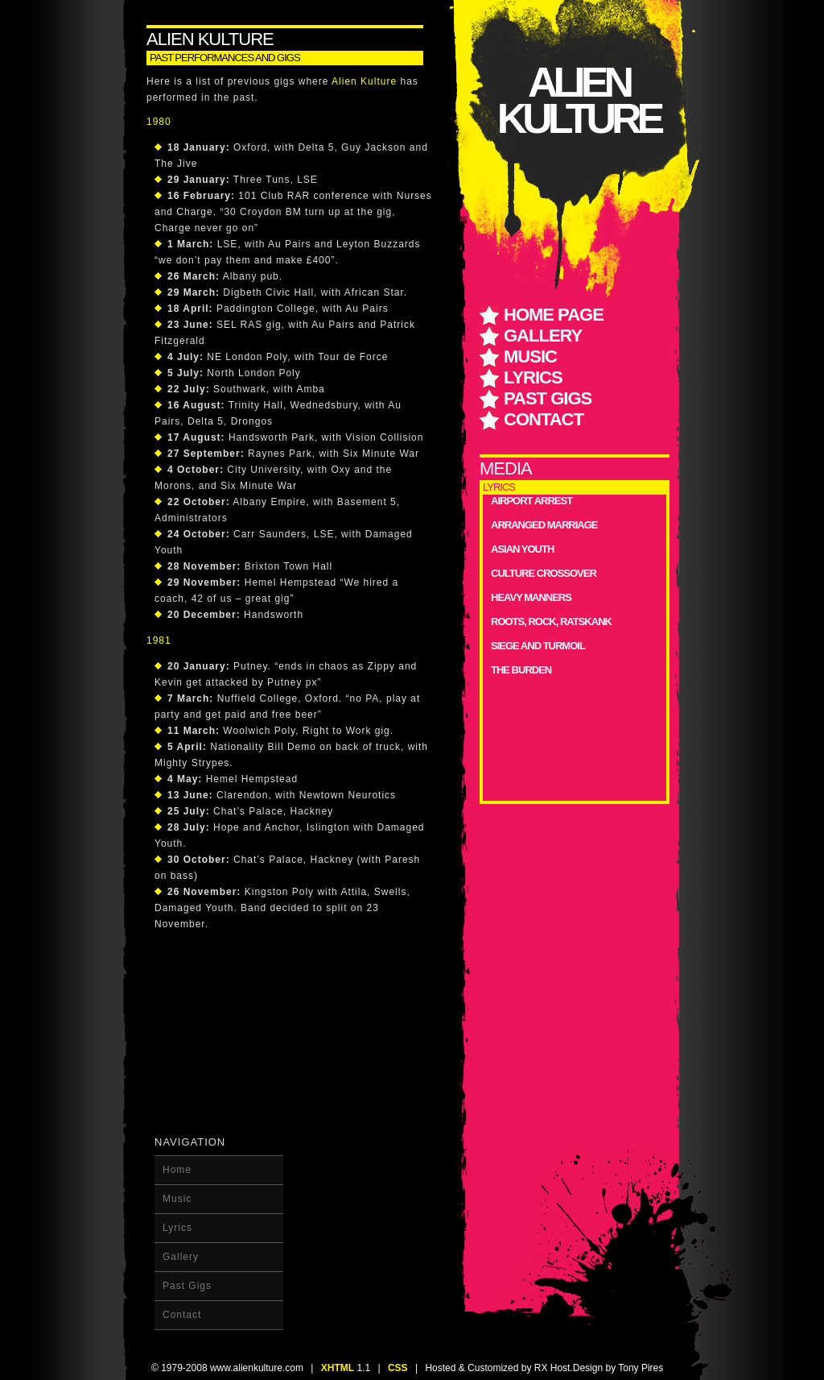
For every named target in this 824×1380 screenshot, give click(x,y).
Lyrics (533, 377)
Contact (543, 419)
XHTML (337, 1368)
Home (177, 1169)
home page (554, 315)
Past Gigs (547, 398)
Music (530, 356)
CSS (398, 1368)
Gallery (543, 335)
